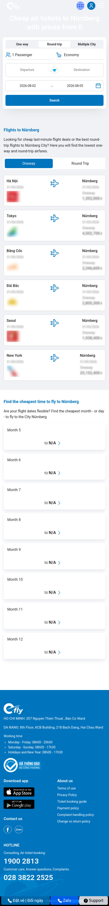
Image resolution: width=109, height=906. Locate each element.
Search (55, 100)
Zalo (64, 900)
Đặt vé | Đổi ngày (25, 900)
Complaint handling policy (75, 815)
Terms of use (66, 788)
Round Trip (80, 163)
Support (93, 900)
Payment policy (68, 808)
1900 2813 (21, 861)
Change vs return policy (73, 821)
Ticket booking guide (72, 801)
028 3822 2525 (28, 877)
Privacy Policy (67, 795)
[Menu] (101, 5)
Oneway (28, 163)
